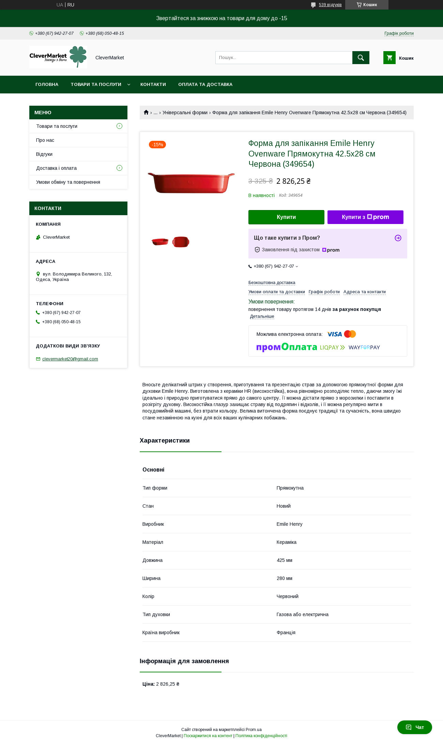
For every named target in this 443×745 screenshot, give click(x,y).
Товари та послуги (96, 84)
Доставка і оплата (56, 168)
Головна (46, 84)
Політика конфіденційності (261, 735)
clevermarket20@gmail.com (70, 358)
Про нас (45, 140)
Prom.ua (254, 729)
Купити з (365, 217)
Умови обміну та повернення (68, 182)
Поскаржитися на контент (208, 735)
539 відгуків (330, 4)
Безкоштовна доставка (271, 282)
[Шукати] (360, 57)
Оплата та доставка (205, 84)
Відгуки (44, 154)
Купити (286, 217)
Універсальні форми (185, 112)
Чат (415, 727)
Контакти (153, 84)
